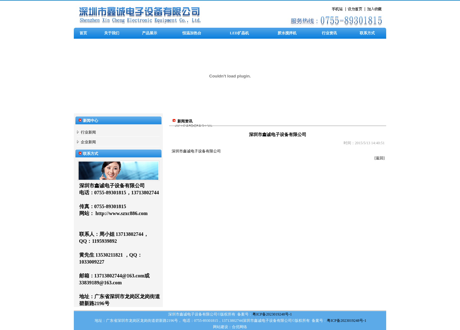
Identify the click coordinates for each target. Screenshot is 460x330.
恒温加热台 (191, 33)
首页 (83, 33)
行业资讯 (329, 33)
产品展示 (149, 33)
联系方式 (367, 33)
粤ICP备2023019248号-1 (272, 314)
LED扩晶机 (239, 33)
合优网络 (239, 327)
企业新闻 (88, 142)
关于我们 (111, 33)
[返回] (379, 158)
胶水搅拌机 (287, 33)
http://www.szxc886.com (122, 213)
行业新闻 (88, 132)
